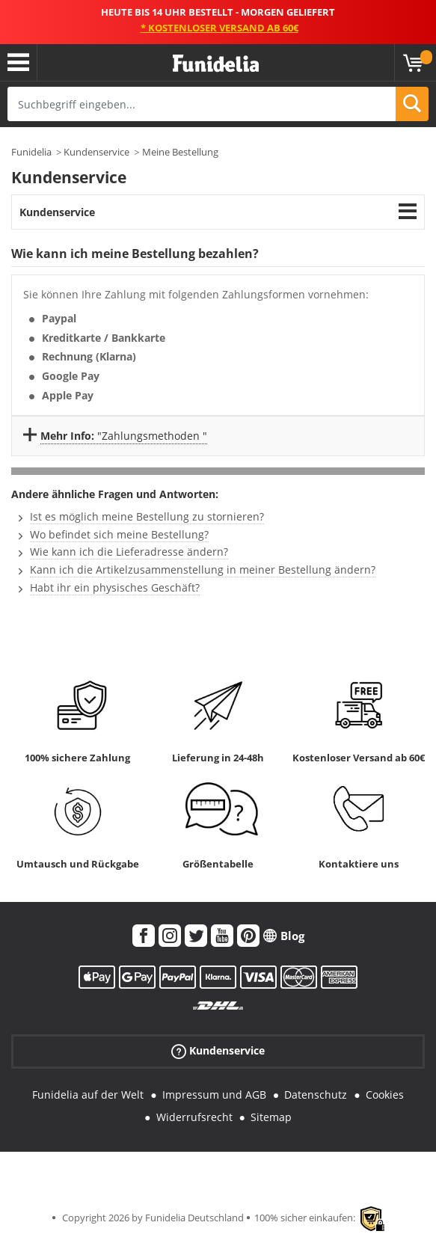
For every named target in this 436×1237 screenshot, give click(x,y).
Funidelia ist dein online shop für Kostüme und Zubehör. (216, 64)
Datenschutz (315, 1094)
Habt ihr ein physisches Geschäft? (115, 587)
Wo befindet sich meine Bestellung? (119, 534)
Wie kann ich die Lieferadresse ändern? (129, 551)
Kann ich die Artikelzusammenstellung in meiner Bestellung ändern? (202, 569)
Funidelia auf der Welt (88, 1094)
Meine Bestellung (180, 152)
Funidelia (31, 152)
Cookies (385, 1094)
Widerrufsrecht (194, 1117)
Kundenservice (96, 152)
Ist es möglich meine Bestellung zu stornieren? (147, 516)
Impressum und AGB (214, 1094)
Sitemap (271, 1117)
